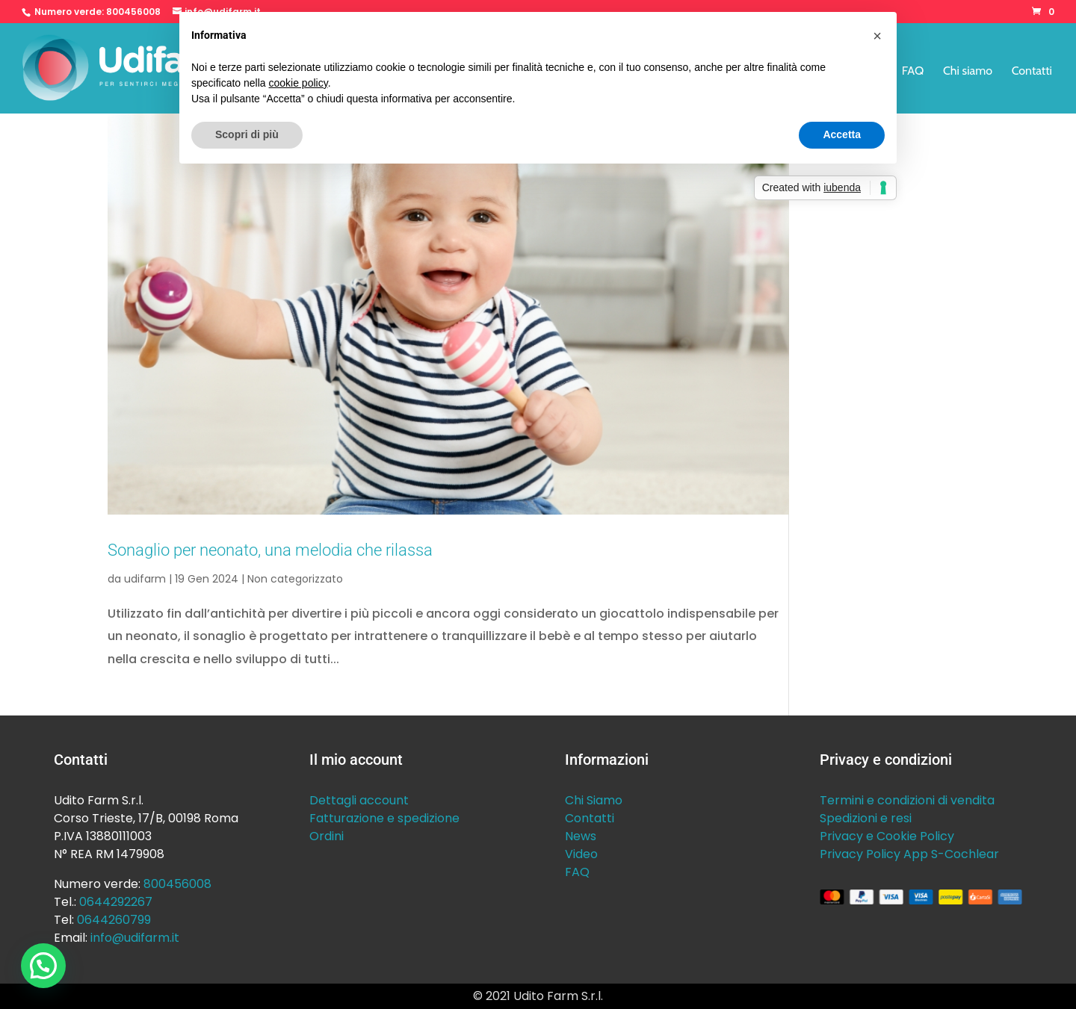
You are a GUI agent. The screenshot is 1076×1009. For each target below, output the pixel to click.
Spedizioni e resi (866, 818)
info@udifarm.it (134, 937)
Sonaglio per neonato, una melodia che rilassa (270, 549)
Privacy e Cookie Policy (887, 836)
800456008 (133, 11)
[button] (43, 965)
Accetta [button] (842, 134)
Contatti (1032, 72)
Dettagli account (359, 800)
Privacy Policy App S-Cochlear (909, 854)
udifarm (145, 578)
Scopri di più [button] (247, 134)
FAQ (913, 72)
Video (581, 854)
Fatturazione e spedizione (384, 818)
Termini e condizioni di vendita (907, 800)
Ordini (326, 836)
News (580, 836)
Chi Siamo (593, 800)
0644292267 (115, 901)
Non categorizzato (295, 578)
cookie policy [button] (298, 83)
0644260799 (114, 919)
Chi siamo (967, 72)
